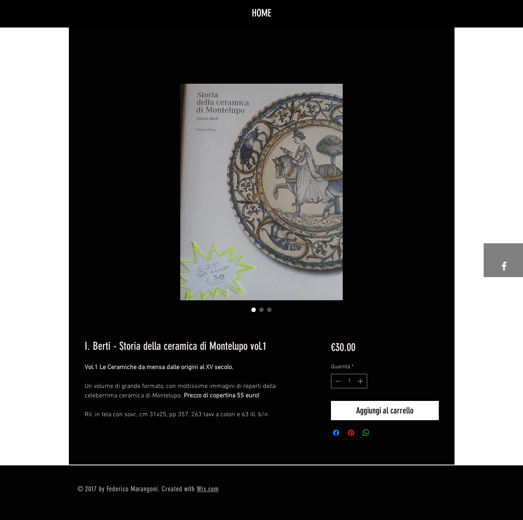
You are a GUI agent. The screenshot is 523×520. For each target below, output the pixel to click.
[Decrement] (337, 381)
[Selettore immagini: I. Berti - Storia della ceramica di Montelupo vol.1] (254, 310)
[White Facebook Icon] (504, 266)
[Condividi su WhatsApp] (366, 432)
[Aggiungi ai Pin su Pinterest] (351, 432)
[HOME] (262, 14)
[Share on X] (381, 432)
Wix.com (207, 489)
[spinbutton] (349, 381)
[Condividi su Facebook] (336, 432)
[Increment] (361, 381)
